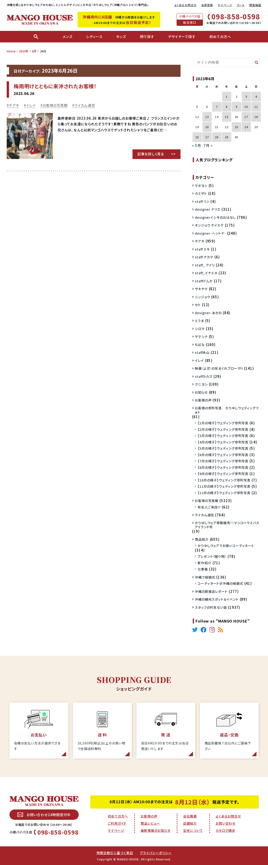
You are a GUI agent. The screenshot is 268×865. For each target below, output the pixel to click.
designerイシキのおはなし (215, 217)
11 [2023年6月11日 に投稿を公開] (256, 107)
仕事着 (203, 569)
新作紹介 (204, 563)
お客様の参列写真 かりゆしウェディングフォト (227, 410)
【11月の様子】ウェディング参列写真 (224, 486)
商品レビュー (150, 823)
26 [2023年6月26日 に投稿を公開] (197, 137)
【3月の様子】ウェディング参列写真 (223, 436)
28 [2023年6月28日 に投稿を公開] (217, 137)
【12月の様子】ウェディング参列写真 (224, 493)
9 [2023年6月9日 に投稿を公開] (237, 107)
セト (198, 305)
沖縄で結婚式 (205, 577)
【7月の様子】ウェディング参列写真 (223, 461)
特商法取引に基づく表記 (114, 852)
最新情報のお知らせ (155, 830)
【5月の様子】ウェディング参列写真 (223, 448)
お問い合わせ (225, 823)
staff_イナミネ (206, 273)
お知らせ (201, 392)
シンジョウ (202, 297)
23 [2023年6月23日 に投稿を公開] (236, 127)
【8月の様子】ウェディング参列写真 (223, 467)
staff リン (202, 201)
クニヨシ (201, 384)
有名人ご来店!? (209, 507)
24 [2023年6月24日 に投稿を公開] (246, 127)
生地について (193, 830)
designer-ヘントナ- (210, 233)
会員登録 (207, 5)
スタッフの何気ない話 (211, 607)
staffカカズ (203, 376)
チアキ (14, 105)
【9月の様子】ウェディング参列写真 (223, 474)
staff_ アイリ (205, 265)
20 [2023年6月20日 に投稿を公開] (207, 127)
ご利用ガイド (117, 823)
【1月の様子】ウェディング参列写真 (223, 423)
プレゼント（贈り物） (212, 556)
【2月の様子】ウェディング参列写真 (223, 429)
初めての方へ (118, 816)
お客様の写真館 (55, 105)
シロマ (200, 329)
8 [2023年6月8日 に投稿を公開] (227, 107)
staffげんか (204, 281)
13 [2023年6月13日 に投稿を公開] (207, 117)
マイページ (225, 5)
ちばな (200, 344)
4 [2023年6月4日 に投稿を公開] (256, 96)
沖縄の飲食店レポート (211, 591)
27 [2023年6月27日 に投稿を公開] (207, 137)
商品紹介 (202, 539)
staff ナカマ (204, 257)
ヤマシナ (201, 336)
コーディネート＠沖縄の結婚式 (220, 583)
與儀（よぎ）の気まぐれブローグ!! (219, 368)
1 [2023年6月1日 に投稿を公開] (227, 96)
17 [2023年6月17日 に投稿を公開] (246, 117)
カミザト (201, 193)
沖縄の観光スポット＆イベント (217, 599)
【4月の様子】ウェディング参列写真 (223, 442)
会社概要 (190, 816)
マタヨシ (201, 185)
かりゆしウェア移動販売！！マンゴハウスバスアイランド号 (227, 525)
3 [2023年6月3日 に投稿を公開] (246, 96)
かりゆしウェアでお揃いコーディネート (226, 545)
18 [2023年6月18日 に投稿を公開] (256, 117)
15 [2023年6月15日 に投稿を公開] (227, 117)
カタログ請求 (225, 830)
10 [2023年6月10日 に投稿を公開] (246, 107)
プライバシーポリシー (156, 852)
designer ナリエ (207, 209)
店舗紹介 (190, 823)
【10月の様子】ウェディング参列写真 (224, 480)
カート (241, 5)
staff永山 (202, 352)
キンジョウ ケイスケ (209, 225)
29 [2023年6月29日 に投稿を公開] (227, 137)
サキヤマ (201, 289)
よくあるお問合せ (185, 5)
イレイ (31, 105)
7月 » (208, 145)
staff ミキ (202, 249)
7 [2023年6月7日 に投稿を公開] (217, 107)
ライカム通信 (85, 105)
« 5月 (196, 145)
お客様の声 (203, 400)
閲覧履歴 (255, 5)
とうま (199, 321)
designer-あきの (208, 313)
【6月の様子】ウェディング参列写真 (223, 455)
